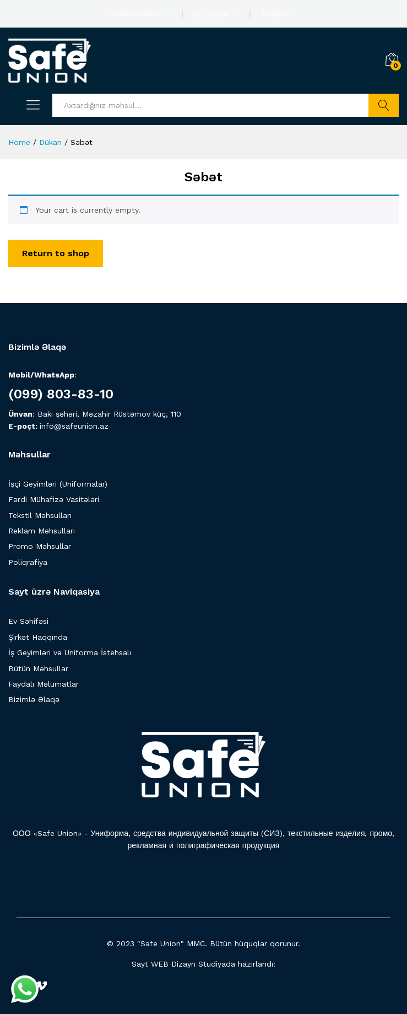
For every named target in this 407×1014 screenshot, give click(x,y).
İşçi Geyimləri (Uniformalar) (57, 483)
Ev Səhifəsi (28, 621)
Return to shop (55, 253)
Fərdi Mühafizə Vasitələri (53, 499)
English (274, 13)
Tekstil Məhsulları (40, 515)
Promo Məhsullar (39, 546)
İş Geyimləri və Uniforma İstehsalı (69, 652)
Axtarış (383, 105)
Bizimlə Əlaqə (33, 699)
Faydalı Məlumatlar (43, 683)
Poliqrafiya (27, 562)
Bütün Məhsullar (38, 668)
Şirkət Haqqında (37, 637)
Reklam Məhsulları (41, 530)
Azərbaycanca (135, 13)
